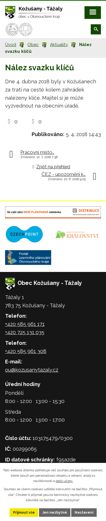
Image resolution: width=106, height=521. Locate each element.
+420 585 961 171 (25, 324)
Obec (33, 44)
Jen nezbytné (54, 513)
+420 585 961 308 (25, 351)
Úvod (10, 44)
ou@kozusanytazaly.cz (31, 370)
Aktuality (59, 44)
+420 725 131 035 (24, 332)
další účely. (64, 481)
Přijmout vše (24, 513)
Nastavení (84, 513)
